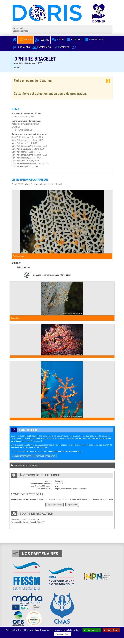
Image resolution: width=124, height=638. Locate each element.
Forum (58, 39)
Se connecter (19, 28)
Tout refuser (111, 630)
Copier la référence (54, 505)
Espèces (25, 39)
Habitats (42, 40)
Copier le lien (72, 505)
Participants (41, 47)
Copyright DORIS (41, 447)
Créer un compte (20, 31)
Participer (61, 47)
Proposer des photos (45, 456)
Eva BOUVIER (33, 520)
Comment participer (21, 456)
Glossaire (74, 39)
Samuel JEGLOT (36, 522)
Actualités (21, 47)
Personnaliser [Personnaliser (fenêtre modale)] (62, 634)
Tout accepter (92, 630)
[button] (73, 47)
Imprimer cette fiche (24, 465)
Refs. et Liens (93, 39)
